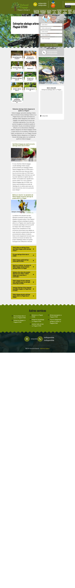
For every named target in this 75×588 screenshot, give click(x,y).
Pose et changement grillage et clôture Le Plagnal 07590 (55, 321)
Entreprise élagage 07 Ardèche (49, 12)
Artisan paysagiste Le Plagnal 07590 (56, 316)
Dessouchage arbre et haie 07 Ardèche (36, 12)
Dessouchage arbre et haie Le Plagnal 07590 (20, 316)
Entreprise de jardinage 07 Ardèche (65, 12)
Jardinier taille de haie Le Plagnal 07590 (38, 325)
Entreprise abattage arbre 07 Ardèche (59, 12)
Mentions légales (45, 348)
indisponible (42, 3)
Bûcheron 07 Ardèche (54, 12)
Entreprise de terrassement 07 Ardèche (43, 12)
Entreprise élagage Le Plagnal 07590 (19, 321)
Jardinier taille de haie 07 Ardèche (70, 12)
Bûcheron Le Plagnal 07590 (37, 316)
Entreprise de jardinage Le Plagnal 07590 (38, 320)
